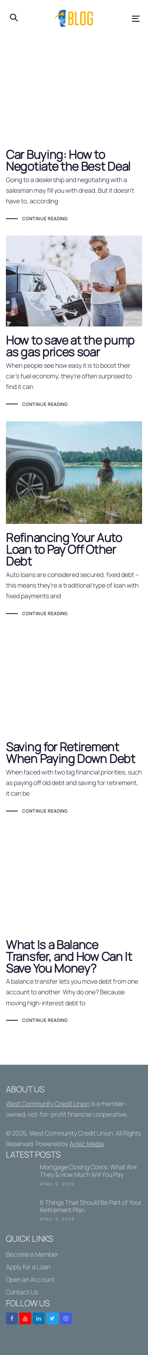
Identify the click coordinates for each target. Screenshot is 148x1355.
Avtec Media (86, 1143)
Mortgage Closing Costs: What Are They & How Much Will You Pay (74, 1176)
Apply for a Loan (28, 1267)
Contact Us (22, 1292)
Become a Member (32, 1254)
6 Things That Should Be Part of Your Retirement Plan (74, 1212)
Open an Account (30, 1279)
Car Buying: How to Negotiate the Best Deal (74, 144)
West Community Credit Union (48, 1103)
